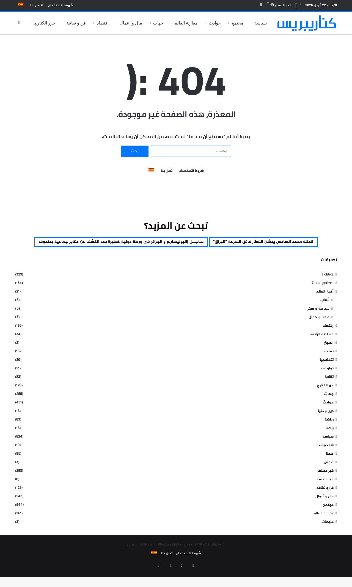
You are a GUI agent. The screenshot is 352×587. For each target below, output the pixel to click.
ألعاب (324, 315)
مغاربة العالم (186, 23)
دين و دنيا (326, 426)
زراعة (330, 443)
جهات (158, 23)
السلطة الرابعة (322, 349)
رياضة (329, 435)
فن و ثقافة (76, 23)
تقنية (329, 366)
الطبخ (329, 358)
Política (328, 290)
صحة (330, 469)
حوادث (215, 23)
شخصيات (326, 460)
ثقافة (329, 392)
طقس (329, 477)
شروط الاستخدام (60, 5)
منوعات (327, 537)
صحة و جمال (319, 332)
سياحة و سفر (318, 324)
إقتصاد (103, 23)
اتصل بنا (36, 5)
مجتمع (237, 23)
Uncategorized (323, 298)
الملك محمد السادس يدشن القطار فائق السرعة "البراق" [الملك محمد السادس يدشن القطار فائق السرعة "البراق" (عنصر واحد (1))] (176, 242)
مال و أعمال (131, 23)
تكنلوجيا (327, 375)
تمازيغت (327, 383)
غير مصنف (325, 486)
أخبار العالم (325, 307)
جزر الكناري (45, 23)
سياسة (260, 23)
